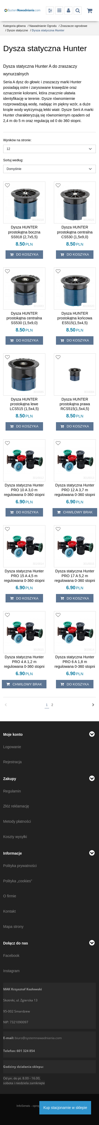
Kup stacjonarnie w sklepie (65, 1107)
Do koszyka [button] (24, 254)
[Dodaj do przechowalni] (7, 186)
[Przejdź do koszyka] (89, 10)
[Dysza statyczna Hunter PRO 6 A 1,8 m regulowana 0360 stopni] (75, 662)
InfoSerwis (23, 1105)
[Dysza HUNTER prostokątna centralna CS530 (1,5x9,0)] (75, 232)
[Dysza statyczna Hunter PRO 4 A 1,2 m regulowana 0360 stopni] (24, 662)
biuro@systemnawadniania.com (38, 1038)
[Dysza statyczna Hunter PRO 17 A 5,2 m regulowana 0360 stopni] (75, 576)
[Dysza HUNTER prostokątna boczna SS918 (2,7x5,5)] (24, 232)
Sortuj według (13, 160)
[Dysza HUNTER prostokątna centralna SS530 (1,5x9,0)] (24, 318)
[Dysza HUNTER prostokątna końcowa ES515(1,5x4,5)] (75, 318)
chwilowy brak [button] (75, 512)
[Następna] (93, 705)
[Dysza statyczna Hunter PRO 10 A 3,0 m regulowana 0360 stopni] (24, 490)
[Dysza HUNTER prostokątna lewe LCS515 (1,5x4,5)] (24, 404)
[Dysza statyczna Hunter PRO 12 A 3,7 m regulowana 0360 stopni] (75, 490)
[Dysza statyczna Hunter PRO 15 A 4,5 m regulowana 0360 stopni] (24, 576)
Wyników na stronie (17, 140)
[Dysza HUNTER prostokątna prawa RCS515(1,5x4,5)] (75, 404)
